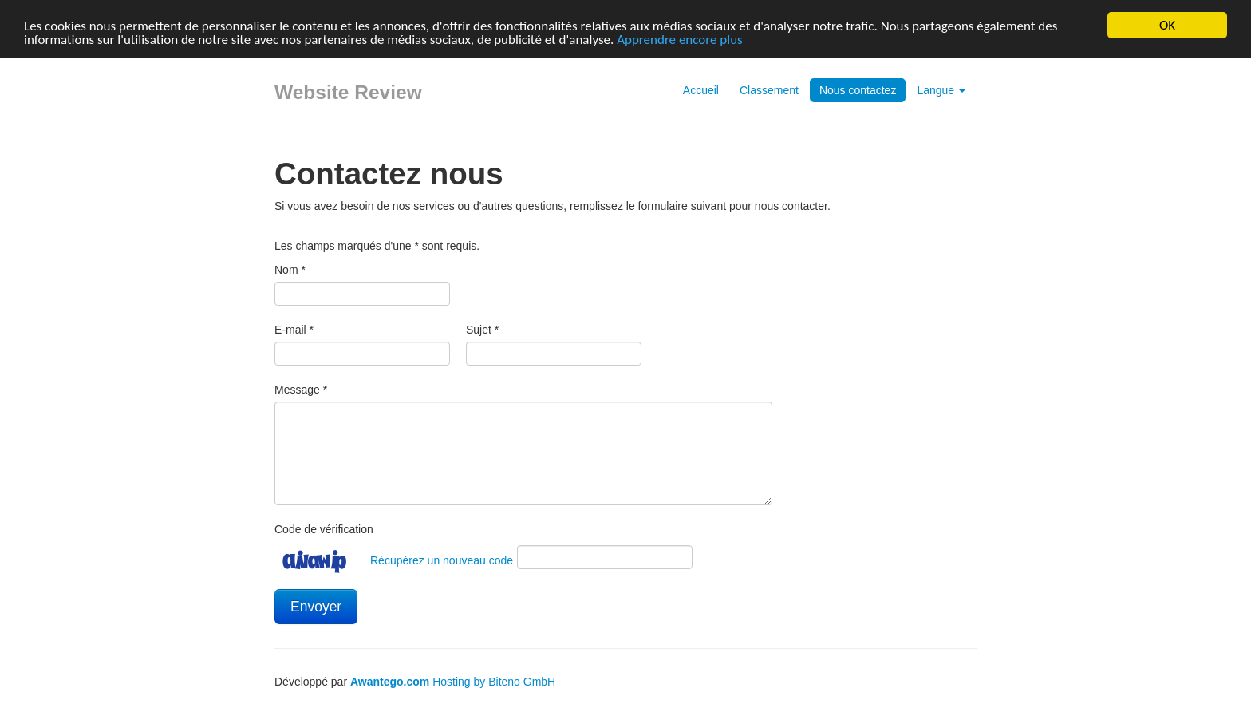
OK (1167, 25)
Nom (290, 269)
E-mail (294, 329)
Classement (769, 90)
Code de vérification (323, 529)
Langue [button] (941, 90)
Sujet (482, 329)
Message (300, 389)
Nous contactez (858, 90)
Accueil (701, 90)
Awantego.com (389, 681)
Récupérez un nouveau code (441, 560)
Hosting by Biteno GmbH (493, 681)
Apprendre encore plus (680, 38)
